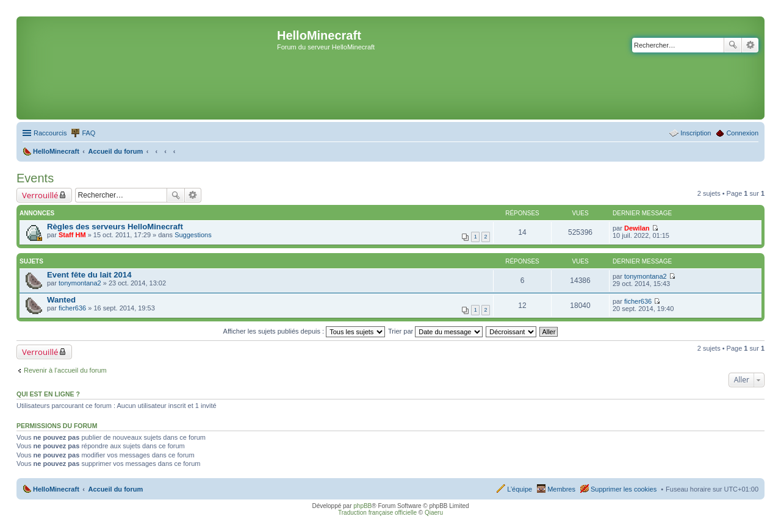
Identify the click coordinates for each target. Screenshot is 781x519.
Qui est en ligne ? (48, 394)
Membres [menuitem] (561, 489)
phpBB (362, 506)
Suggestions (193, 234)
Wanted (61, 299)
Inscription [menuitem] (695, 133)
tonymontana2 (80, 283)
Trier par (435, 331)
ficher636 (72, 308)
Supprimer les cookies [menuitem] (624, 489)
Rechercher (733, 45)
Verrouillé (40, 195)
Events (35, 178)
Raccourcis (50, 133)
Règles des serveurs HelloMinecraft (115, 226)
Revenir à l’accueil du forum (65, 370)
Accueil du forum (115, 489)
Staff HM (72, 234)
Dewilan (637, 228)
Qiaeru (434, 512)
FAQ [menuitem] (88, 133)
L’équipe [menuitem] (519, 489)
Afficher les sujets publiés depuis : (304, 331)
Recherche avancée (750, 45)
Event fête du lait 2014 (89, 274)
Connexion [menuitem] (742, 133)
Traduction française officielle (377, 512)
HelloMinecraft (56, 489)
